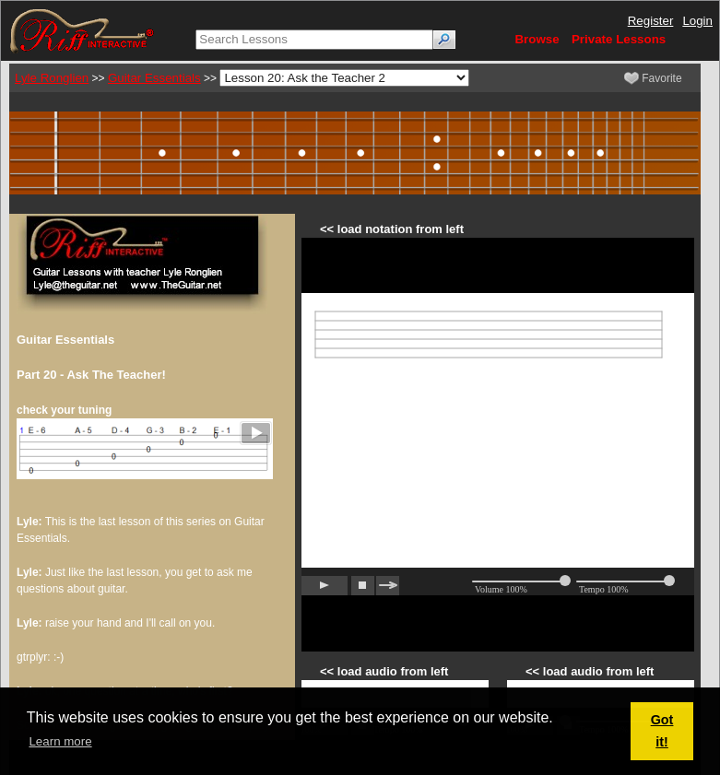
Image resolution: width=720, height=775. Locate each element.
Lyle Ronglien (52, 78)
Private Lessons (619, 39)
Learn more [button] (60, 741)
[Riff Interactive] (82, 30)
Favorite (653, 78)
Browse (536, 39)
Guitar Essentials (154, 78)
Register (651, 21)
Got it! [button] (662, 730)
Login (697, 21)
